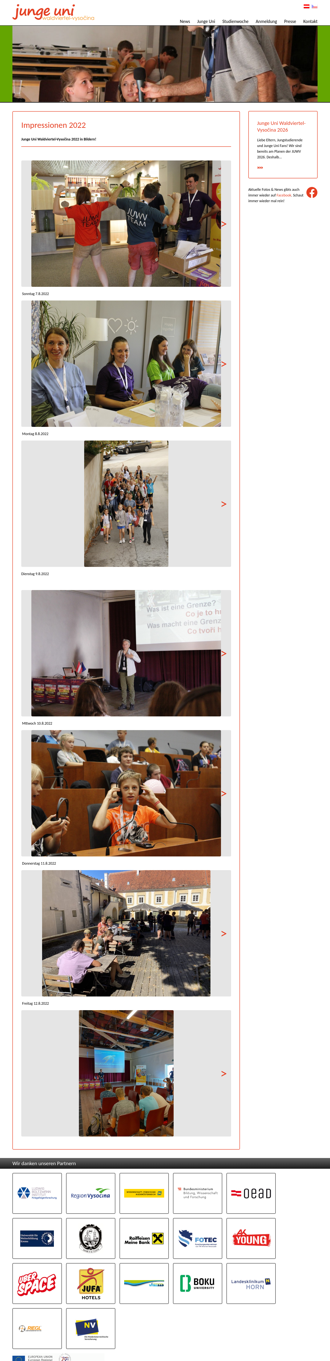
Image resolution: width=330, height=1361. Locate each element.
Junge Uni (206, 21)
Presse (290, 21)
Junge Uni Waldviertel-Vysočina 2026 (281, 127)
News (185, 21)
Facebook (284, 195)
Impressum (309, 1336)
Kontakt (310, 21)
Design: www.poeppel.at (304, 1345)
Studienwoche (235, 21)
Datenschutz (308, 1341)
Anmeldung (266, 21)
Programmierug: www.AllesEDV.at (299, 1348)
